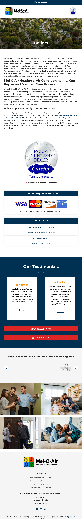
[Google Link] (45, 508)
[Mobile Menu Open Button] (66, 11)
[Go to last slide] (39, 272)
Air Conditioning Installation (41, 228)
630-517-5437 (41, 2)
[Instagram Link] (41, 508)
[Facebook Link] (37, 508)
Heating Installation (41, 238)
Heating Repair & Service (41, 243)
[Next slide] (43, 272)
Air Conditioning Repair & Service (41, 233)
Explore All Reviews (41, 329)
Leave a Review (41, 338)
